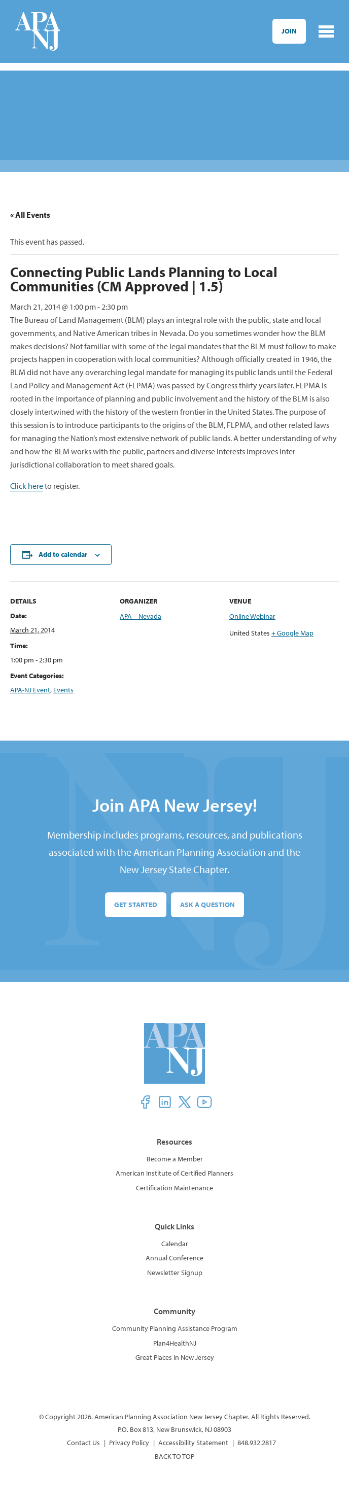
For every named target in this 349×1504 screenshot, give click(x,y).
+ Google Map (292, 633)
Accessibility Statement (193, 1442)
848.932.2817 (256, 1442)
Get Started (135, 904)
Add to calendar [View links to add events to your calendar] (63, 554)
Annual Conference (174, 1257)
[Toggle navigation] (326, 31)
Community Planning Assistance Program (174, 1328)
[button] (145, 1102)
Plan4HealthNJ (174, 1343)
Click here (26, 486)
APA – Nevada (140, 616)
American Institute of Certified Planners (174, 1173)
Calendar (174, 1243)
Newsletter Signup (174, 1272)
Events (63, 689)
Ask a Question (207, 904)
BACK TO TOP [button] (174, 1456)
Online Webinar (252, 616)
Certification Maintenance (174, 1187)
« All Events (30, 215)
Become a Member (175, 1158)
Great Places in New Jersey (174, 1357)
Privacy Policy (129, 1442)
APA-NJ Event (30, 689)
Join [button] (289, 31)
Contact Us (83, 1442)
